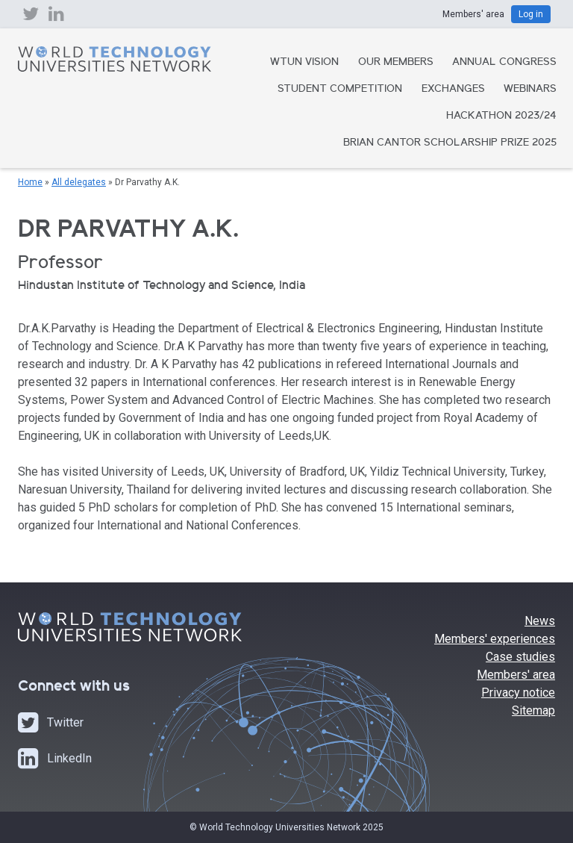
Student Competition (340, 90)
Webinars (530, 90)
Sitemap (533, 710)
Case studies (520, 657)
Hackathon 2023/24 (501, 116)
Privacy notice (518, 692)
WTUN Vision (304, 63)
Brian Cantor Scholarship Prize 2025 (450, 143)
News (540, 621)
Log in (531, 14)
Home (30, 182)
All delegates (78, 182)
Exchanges (453, 90)
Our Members (395, 63)
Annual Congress (504, 63)
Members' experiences (494, 639)
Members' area (516, 675)
